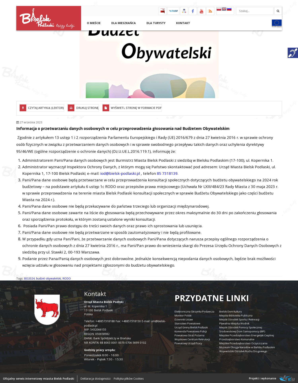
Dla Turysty (155, 23)
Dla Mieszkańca (123, 23)
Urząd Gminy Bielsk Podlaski (191, 326)
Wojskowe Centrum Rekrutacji (192, 338)
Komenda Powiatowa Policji (191, 330)
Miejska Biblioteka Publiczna (235, 314)
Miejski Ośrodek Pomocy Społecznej (240, 326)
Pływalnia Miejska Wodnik (234, 322)
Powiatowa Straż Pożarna (189, 334)
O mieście (93, 23)
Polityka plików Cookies (129, 377)
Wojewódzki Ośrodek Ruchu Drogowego (243, 350)
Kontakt (182, 23)
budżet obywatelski (48, 277)
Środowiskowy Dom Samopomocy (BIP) (242, 330)
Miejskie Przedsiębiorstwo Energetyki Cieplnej (246, 334)
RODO (66, 277)
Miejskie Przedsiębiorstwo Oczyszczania (243, 342)
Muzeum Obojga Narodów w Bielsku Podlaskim (247, 346)
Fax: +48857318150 (128, 320)
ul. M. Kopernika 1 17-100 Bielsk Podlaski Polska (103, 307)
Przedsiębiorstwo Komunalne (236, 338)
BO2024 (29, 277)
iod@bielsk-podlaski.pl (120, 172)
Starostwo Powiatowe (187, 322)
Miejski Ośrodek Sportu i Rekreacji (239, 318)
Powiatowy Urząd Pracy (188, 342)
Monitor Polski (183, 314)
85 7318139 (167, 172)
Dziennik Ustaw (184, 318)
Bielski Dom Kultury (230, 310)
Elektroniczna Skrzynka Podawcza (194, 310)
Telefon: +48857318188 (99, 320)
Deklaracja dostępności (95, 377)
